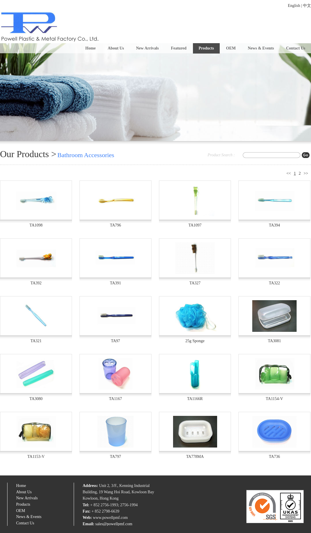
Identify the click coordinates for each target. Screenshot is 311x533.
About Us (116, 48)
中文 (307, 5)
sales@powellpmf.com (113, 524)
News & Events (261, 48)
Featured (178, 48)
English (294, 5)
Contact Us (296, 48)
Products (206, 48)
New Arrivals (147, 48)
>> (306, 173)
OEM (231, 48)
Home (90, 48)
